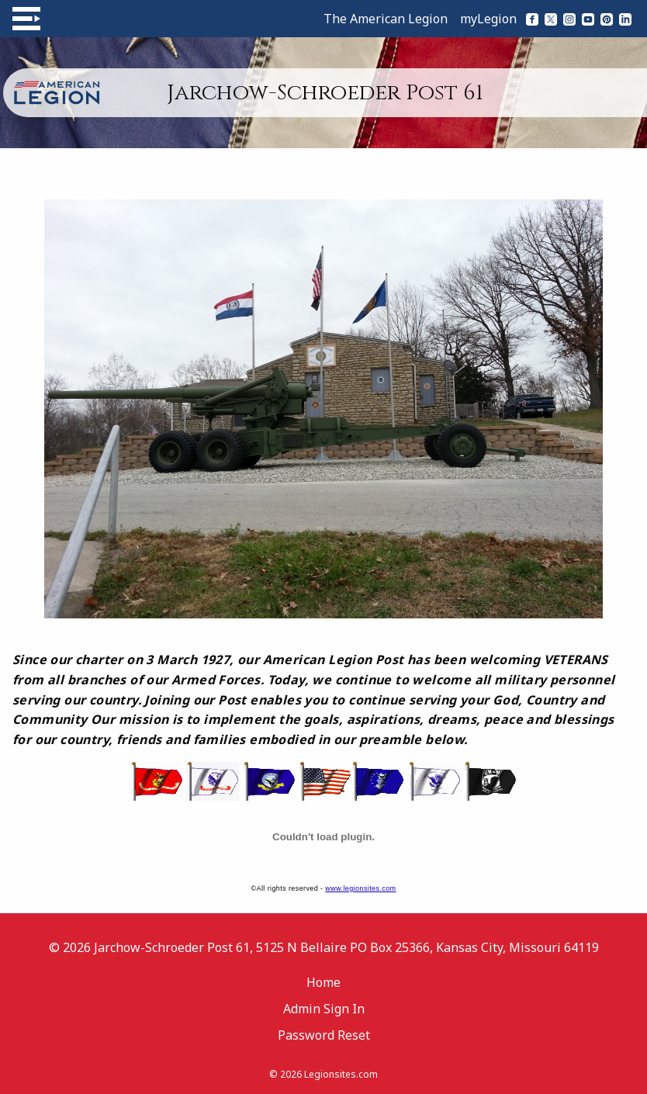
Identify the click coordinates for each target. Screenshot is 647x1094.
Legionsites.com (341, 1074)
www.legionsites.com (360, 888)
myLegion (488, 18)
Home (323, 982)
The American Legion (386, 18)
